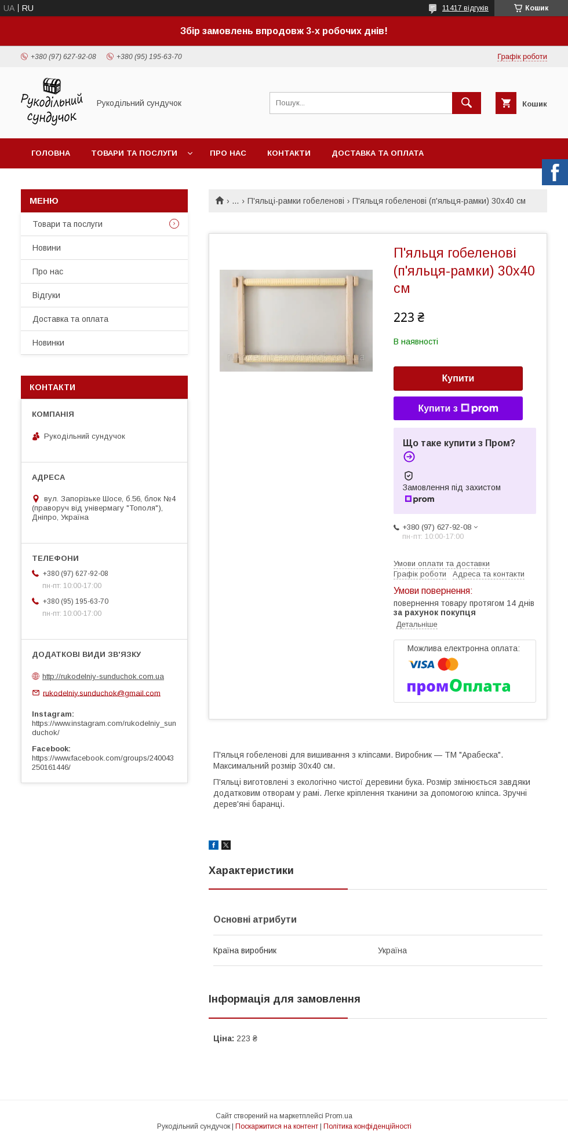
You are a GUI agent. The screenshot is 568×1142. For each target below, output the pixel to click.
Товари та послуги (134, 153)
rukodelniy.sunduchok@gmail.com (102, 692)
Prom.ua (338, 1116)
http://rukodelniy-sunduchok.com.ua (103, 676)
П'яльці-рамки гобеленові (295, 200)
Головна (50, 153)
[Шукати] (466, 103)
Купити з (458, 408)
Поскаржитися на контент (276, 1126)
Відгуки (46, 295)
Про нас (228, 153)
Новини (46, 247)
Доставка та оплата (378, 153)
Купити (458, 378)
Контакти (289, 153)
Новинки (48, 342)
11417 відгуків (465, 8)
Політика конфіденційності (367, 1126)
